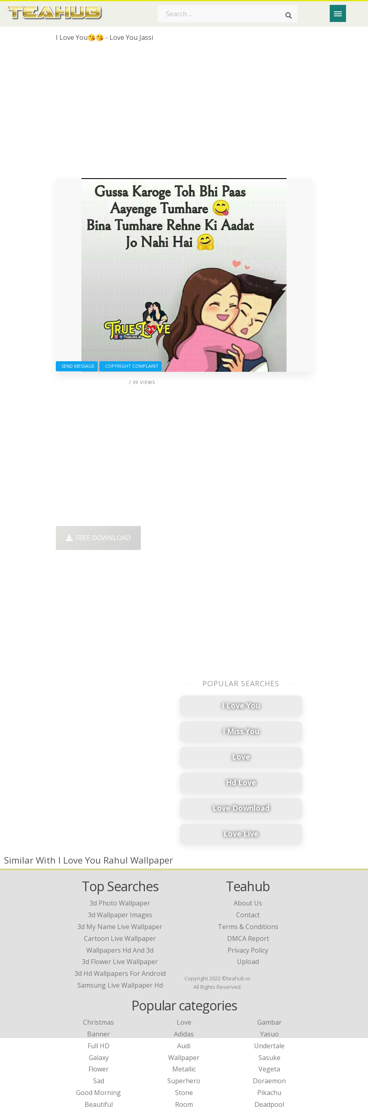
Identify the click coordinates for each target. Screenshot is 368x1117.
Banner (98, 1034)
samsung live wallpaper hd (120, 985)
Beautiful (99, 1104)
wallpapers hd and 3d (119, 950)
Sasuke (269, 1057)
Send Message (76, 366)
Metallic (184, 1069)
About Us (248, 903)
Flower (98, 1069)
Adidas (184, 1034)
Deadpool (269, 1104)
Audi (184, 1045)
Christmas (98, 1022)
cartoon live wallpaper (120, 938)
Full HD (99, 1045)
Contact (248, 914)
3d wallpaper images (120, 914)
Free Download (98, 537)
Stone (184, 1092)
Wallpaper (183, 1057)
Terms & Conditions (248, 926)
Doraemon (269, 1080)
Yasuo (269, 1034)
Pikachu (269, 1092)
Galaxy (99, 1057)
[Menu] (338, 13)
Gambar (269, 1022)
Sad (98, 1080)
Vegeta (269, 1069)
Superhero (183, 1080)
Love (184, 1022)
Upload (248, 961)
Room (184, 1104)
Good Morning (98, 1092)
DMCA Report (248, 938)
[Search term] (227, 14)
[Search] (288, 15)
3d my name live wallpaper (119, 926)
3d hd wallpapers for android (120, 973)
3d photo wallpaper (120, 903)
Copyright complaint (130, 366)
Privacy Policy (248, 950)
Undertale (269, 1045)
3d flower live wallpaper (120, 961)
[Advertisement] (184, 113)
